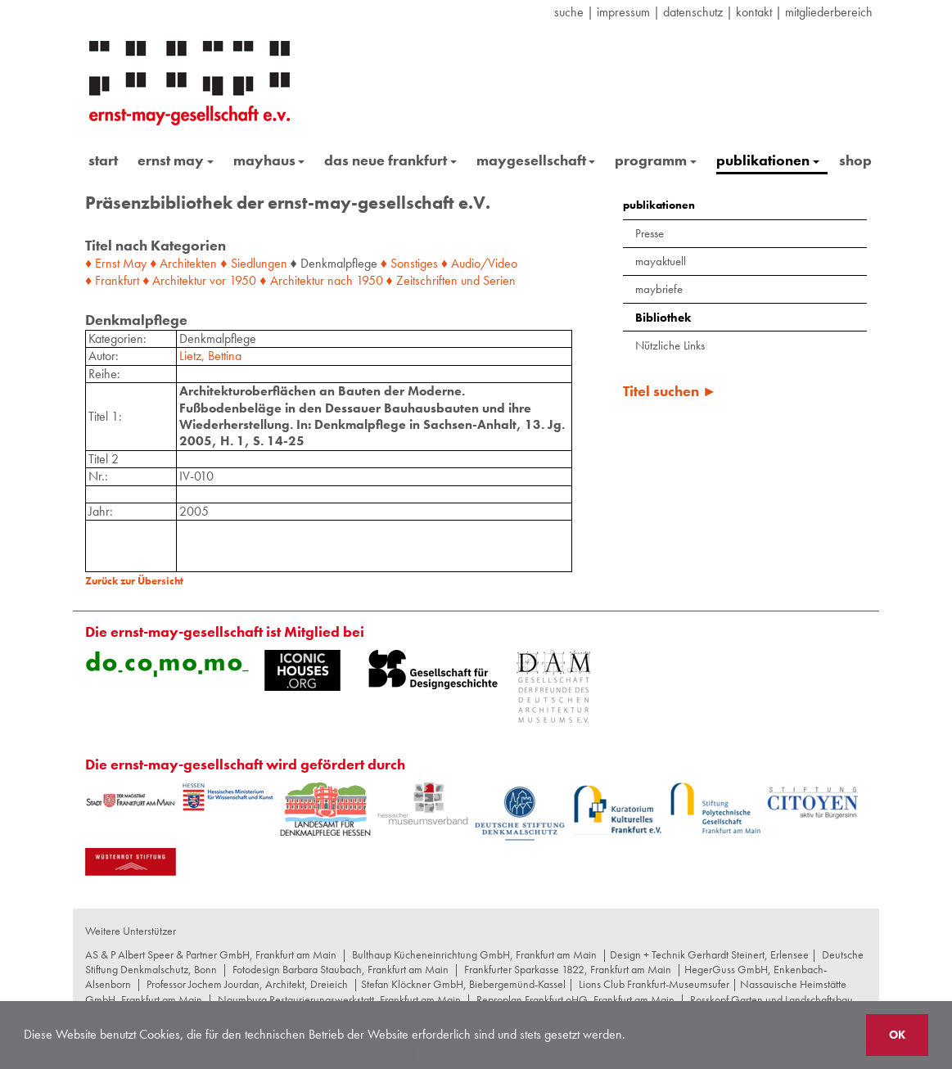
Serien (499, 280)
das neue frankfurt (390, 160)
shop (855, 160)
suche (569, 11)
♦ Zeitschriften (422, 280)
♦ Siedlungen (253, 263)
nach (340, 280)
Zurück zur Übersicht (134, 581)
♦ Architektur (174, 280)
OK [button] (897, 1034)
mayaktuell (660, 261)
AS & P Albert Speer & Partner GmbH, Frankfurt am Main (210, 954)
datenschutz (693, 11)
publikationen (767, 160)
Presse (649, 233)
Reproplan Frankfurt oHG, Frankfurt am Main (575, 999)
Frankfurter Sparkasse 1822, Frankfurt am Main (567, 969)
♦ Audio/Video (479, 263)
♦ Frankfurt (112, 280)
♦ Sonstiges (409, 263)
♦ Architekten (183, 263)
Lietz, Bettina (210, 355)
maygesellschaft (536, 160)
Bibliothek (663, 317)
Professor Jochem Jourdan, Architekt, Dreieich (247, 984)
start (103, 160)
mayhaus (269, 160)
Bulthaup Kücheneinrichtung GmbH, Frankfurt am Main (474, 954)
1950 (242, 280)
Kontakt (754, 11)
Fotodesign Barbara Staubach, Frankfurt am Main (340, 969)
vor (218, 280)
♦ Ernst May (116, 263)
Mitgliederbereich (829, 11)
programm (656, 160)
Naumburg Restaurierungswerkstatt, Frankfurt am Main (339, 999)
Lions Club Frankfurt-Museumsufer (654, 984)
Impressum (623, 11)
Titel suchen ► (670, 390)
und (470, 280)
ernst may (176, 160)
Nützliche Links (670, 345)
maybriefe (659, 289)
